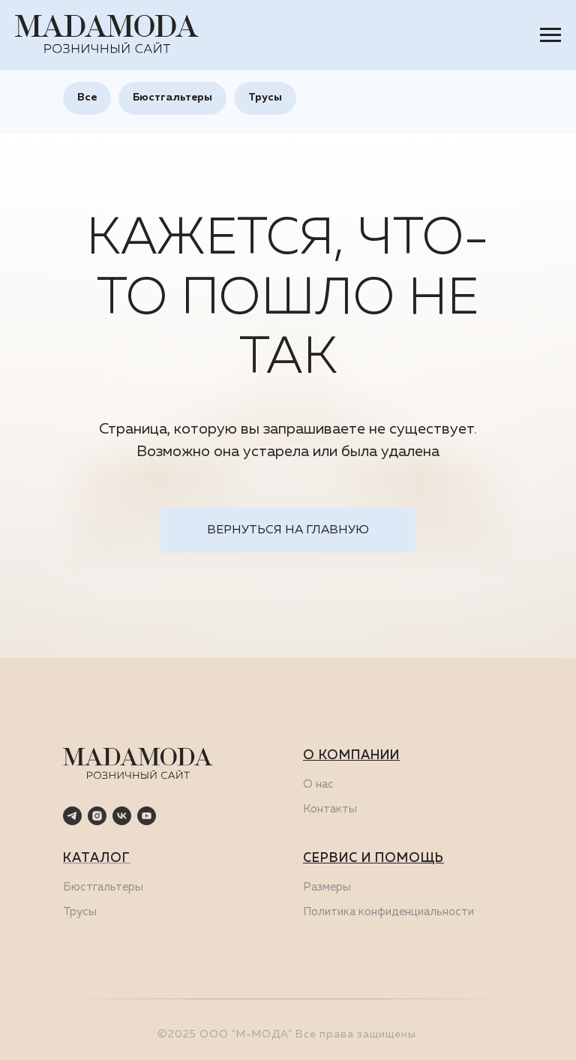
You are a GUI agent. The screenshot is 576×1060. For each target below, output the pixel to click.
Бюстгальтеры (172, 97)
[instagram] (97, 815)
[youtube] (146, 815)
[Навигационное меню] (550, 35)
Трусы (265, 97)
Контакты (330, 809)
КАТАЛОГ (96, 858)
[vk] (121, 815)
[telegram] (72, 815)
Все (87, 97)
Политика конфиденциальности (388, 911)
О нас (318, 784)
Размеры (327, 887)
